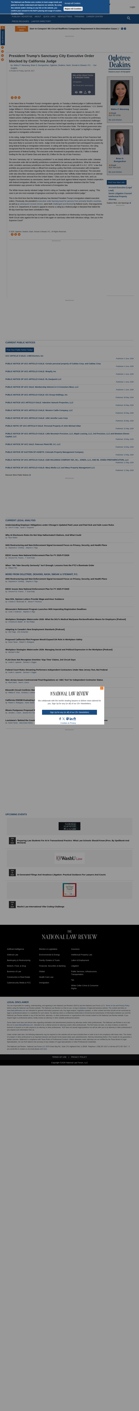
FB (60, 718)
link (71, 718)
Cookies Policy (17, 13)
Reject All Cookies (73, 9)
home (74, 718)
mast (67, 718)
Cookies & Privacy (68, 723)
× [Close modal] (101, 688)
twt (63, 719)
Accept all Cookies (72, 3)
